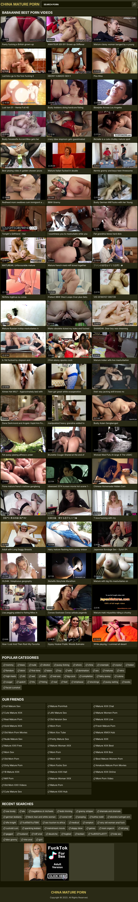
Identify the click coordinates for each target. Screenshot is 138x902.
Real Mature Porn (13, 719)
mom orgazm (108, 828)
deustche (52, 834)
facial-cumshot (13, 687)
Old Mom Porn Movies (15, 732)
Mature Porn (56, 785)
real (55, 682)
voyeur (118, 665)
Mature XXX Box (104, 752)
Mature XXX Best (105, 745)
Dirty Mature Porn (13, 765)
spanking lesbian (33, 828)
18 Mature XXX (11, 771)
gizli (40, 839)
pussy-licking (63, 665)
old (23, 676)
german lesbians (13, 817)
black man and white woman (41, 817)
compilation (87, 676)
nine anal (28, 839)
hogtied (67, 834)
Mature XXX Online (106, 771)
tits (33, 682)
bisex (22, 665)
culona (120, 676)
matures (109, 670)
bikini (22, 670)
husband (23, 834)
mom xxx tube (58, 732)
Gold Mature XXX (13, 725)
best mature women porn (109, 758)
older (43, 676)
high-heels (11, 676)
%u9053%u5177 (99, 834)
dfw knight (11, 822)
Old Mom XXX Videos (15, 785)
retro (122, 670)
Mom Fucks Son (58, 765)
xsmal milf (67, 817)
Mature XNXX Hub (105, 732)
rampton (89, 822)
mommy (10, 665)
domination (83, 670)
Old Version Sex (58, 719)
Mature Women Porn (106, 712)
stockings (94, 682)
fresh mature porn (105, 725)
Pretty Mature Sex (59, 739)
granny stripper (86, 811)
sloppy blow (77, 828)
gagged (9, 834)
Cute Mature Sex (13, 791)
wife (70, 670)
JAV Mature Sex (58, 712)
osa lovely (11, 811)
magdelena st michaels (42, 811)
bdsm (49, 670)
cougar (9, 682)
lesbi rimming (66, 811)
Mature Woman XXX (60, 745)
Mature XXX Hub (58, 791)
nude (33, 665)
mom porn (55, 752)
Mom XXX (55, 758)
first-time (35, 670)
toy (59, 670)
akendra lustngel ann (120, 817)
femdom (10, 670)
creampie (104, 665)
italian (131, 665)
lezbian (80, 834)
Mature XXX (102, 739)
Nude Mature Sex (13, 739)
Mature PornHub (58, 706)
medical (75, 822)
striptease (78, 682)
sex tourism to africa (55, 822)
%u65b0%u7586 (30, 822)
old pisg (124, 828)
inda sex (117, 834)
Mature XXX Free (13, 745)
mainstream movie (56, 828)
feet (65, 682)
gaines (92, 828)
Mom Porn (55, 725)
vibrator (46, 665)
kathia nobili (98, 817)
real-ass (56, 676)
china (90, 665)
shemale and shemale (110, 811)
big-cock (71, 676)
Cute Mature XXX (13, 712)
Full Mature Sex (12, 706)
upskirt (22, 682)
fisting (44, 682)
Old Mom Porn (11, 758)
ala (23, 811)
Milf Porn (9, 778)
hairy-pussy (105, 676)
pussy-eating (111, 682)
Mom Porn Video (104, 778)
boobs (127, 682)
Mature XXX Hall (58, 771)
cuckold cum (12, 828)
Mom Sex (9, 752)
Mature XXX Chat (105, 706)
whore (79, 665)
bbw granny (11, 839)
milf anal (38, 834)
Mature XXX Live (104, 719)
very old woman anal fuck (112, 822)
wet (33, 676)
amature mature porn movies (111, 765)
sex (97, 670)
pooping (82, 817)
